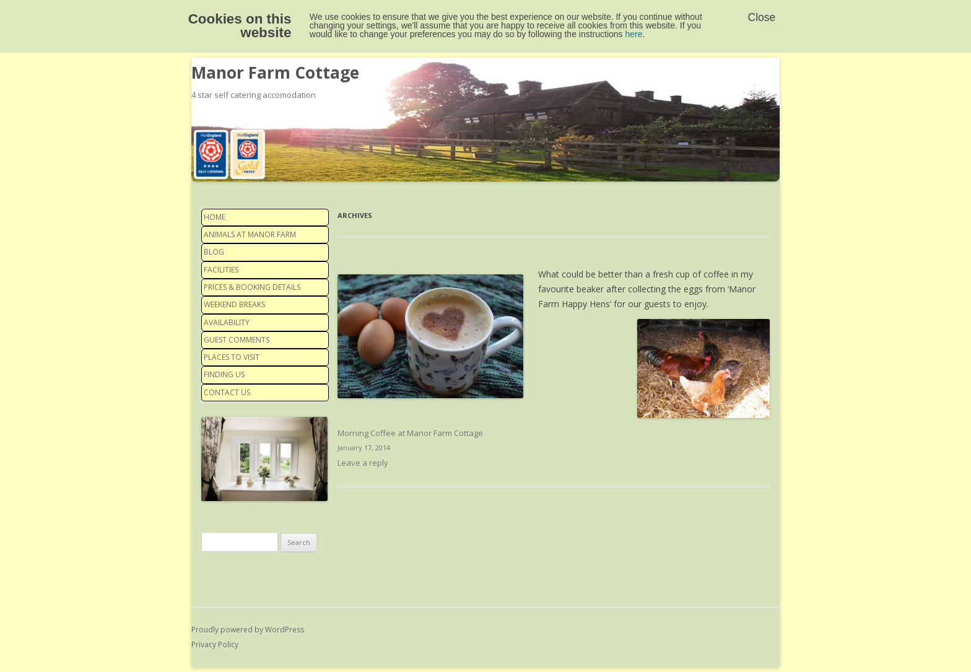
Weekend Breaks (234, 304)
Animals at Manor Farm (250, 234)
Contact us (227, 392)
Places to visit (231, 357)
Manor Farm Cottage (275, 72)
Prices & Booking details (252, 287)
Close (762, 17)
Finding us (224, 374)
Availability (227, 322)
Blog (214, 252)
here (634, 34)
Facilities (221, 269)
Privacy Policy (214, 644)
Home (214, 217)
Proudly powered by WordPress (247, 629)
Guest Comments (236, 339)
